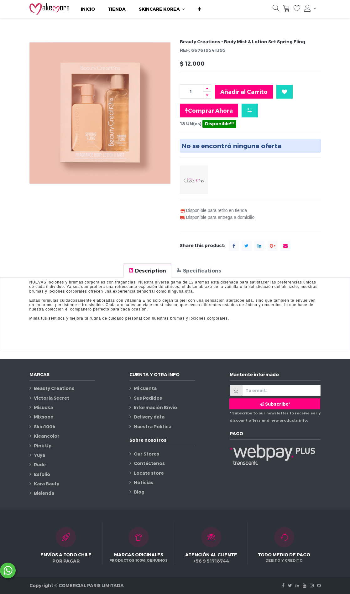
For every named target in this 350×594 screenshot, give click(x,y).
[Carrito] (286, 9)
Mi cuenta (145, 388)
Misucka (43, 407)
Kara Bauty (46, 483)
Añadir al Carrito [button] (244, 91)
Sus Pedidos (148, 398)
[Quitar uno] (207, 95)
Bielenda (44, 493)
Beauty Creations (54, 388)
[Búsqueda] (276, 9)
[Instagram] (312, 585)
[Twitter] (290, 585)
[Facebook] (283, 585)
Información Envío (155, 407)
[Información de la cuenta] (310, 8)
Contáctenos (149, 463)
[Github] (319, 585)
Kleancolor (47, 436)
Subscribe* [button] (275, 404)
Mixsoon (44, 416)
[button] (199, 9)
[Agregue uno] (207, 88)
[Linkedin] (297, 585)
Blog (139, 491)
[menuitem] (87, 9)
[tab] (147, 270)
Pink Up (43, 445)
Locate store (149, 473)
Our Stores (146, 453)
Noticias (143, 482)
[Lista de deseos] (297, 9)
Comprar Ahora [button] (209, 110)
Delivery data (149, 416)
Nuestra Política (152, 426)
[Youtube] (304, 585)
